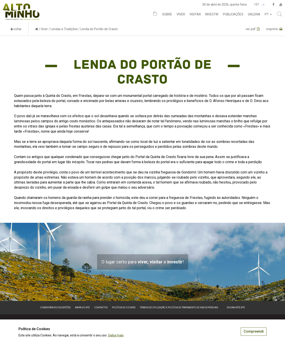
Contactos (101, 307)
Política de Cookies (123, 307)
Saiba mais (116, 335)
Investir (211, 14)
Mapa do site (82, 307)
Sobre (167, 14)
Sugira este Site (236, 307)
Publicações (233, 14)
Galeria (254, 14)
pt (268, 14)
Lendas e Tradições (64, 29)
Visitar (195, 14)
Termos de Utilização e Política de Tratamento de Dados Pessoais (179, 307)
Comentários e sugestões (55, 307)
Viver (181, 14)
